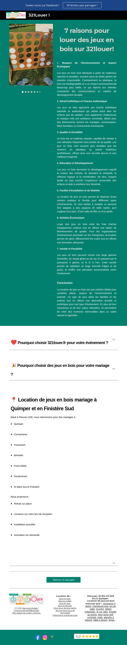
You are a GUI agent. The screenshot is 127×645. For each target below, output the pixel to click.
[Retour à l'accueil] (63, 579)
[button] (114, 340)
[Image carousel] (31, 58)
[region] (63, 5)
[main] (87, 40)
